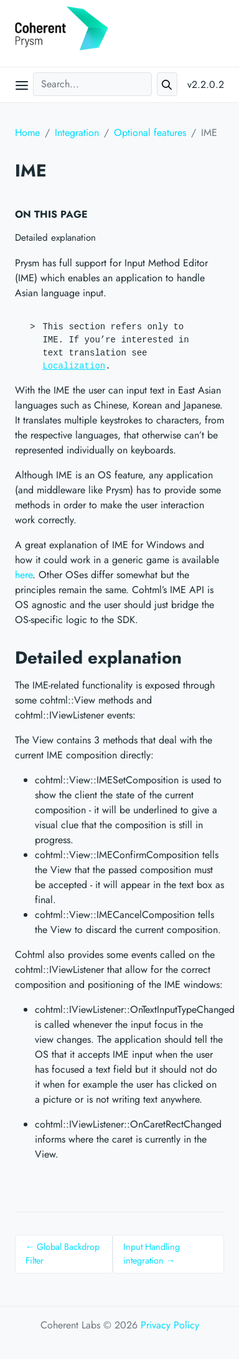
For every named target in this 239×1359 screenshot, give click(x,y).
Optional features (150, 132)
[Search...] (92, 84)
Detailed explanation (55, 237)
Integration (77, 132)
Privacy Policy (170, 1325)
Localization (73, 366)
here (23, 575)
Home (27, 132)
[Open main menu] (22, 84)
